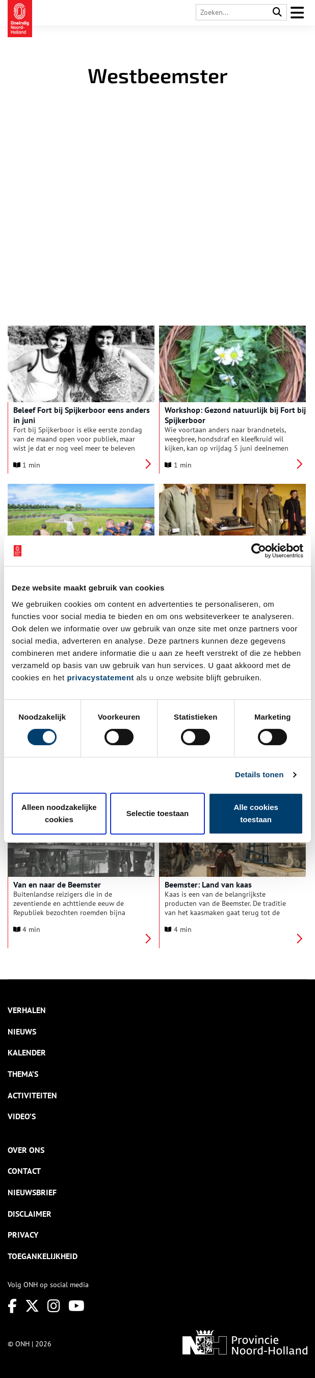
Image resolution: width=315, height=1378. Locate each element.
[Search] (277, 12)
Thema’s (23, 1074)
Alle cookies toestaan (255, 813)
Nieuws (22, 1031)
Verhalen (27, 1010)
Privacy (23, 1234)
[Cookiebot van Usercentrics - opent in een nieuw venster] (258, 550)
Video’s (22, 1116)
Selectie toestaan (157, 813)
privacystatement (100, 677)
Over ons (26, 1150)
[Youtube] (76, 1305)
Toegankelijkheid (42, 1256)
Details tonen (259, 774)
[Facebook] (12, 1305)
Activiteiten (32, 1095)
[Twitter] (32, 1305)
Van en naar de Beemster (57, 884)
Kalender (27, 1052)
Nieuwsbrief (32, 1192)
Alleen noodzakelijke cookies (59, 813)
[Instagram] (53, 1305)
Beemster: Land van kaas (208, 884)
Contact (24, 1171)
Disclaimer (29, 1214)
